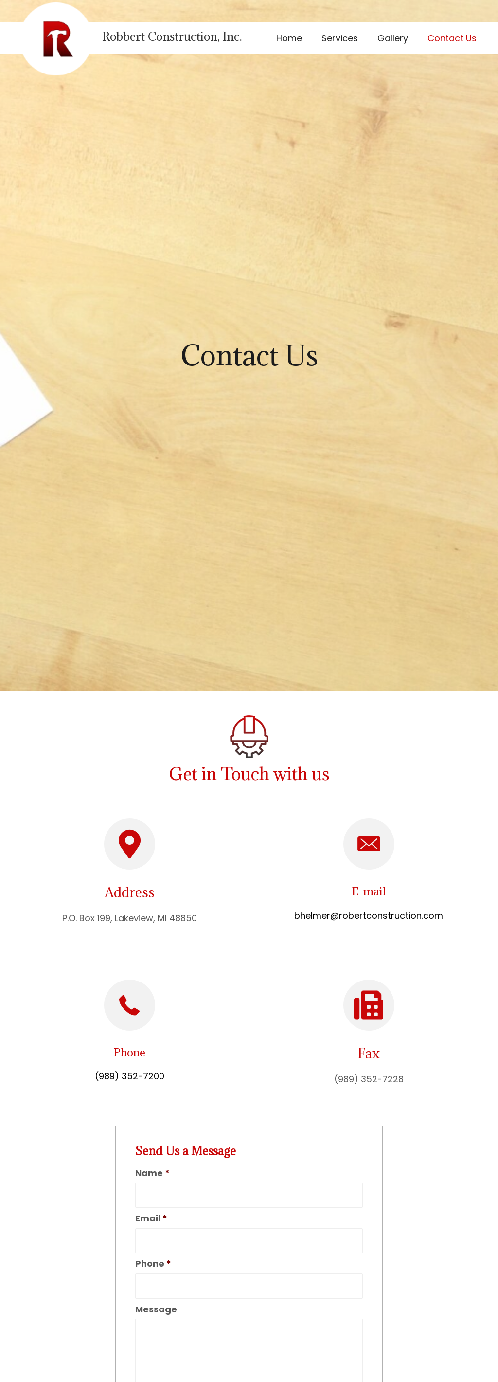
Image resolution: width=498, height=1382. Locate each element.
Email (151, 1218)
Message (156, 1309)
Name (152, 1173)
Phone (153, 1263)
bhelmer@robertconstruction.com (368, 915)
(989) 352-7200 (129, 1076)
